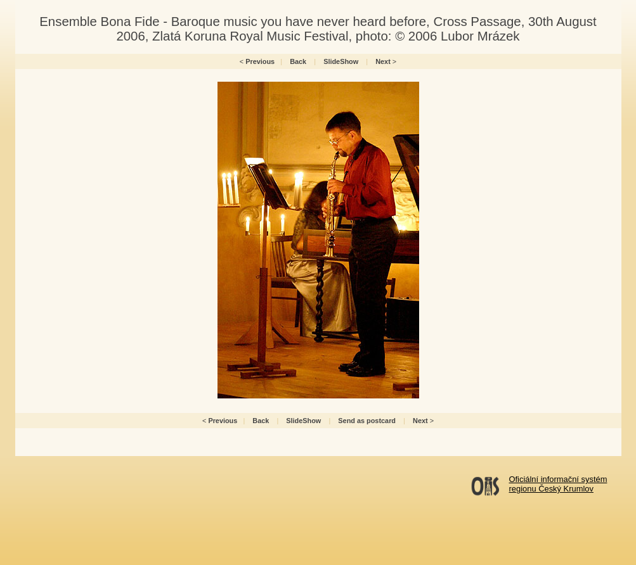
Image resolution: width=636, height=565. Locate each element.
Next (383, 61)
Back (298, 61)
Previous (260, 61)
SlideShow (340, 61)
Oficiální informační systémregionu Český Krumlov (558, 483)
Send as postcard (367, 420)
